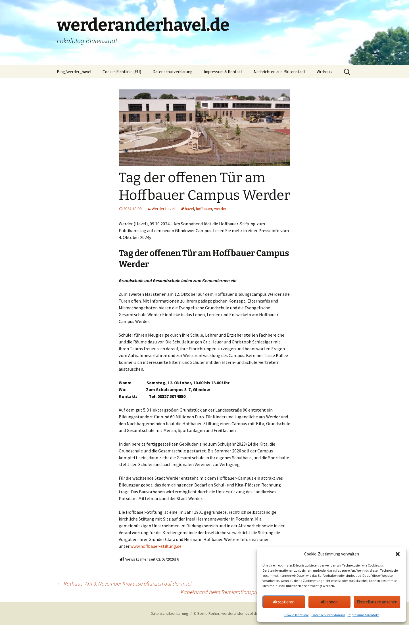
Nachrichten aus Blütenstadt (279, 71)
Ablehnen (329, 602)
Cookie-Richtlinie (296, 615)
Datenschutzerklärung (328, 615)
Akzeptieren (284, 602)
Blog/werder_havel (74, 71)
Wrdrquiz (325, 71)
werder (220, 208)
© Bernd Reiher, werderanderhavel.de (225, 613)
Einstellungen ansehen (377, 602)
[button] (397, 554)
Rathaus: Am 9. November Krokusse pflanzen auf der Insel (124, 583)
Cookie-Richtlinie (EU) (122, 71)
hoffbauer (204, 208)
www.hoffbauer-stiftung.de (155, 546)
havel (189, 208)
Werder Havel (163, 208)
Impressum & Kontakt (363, 615)
